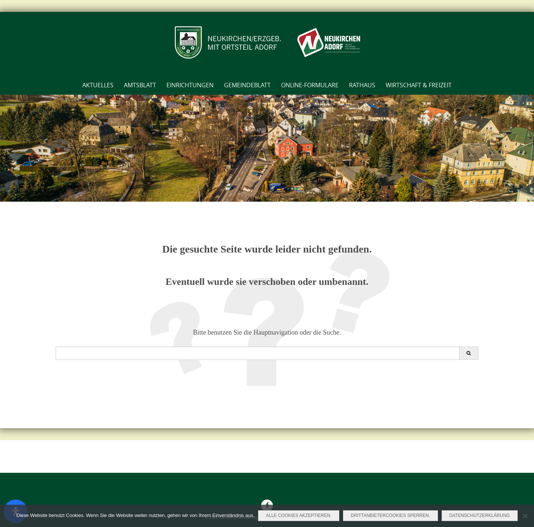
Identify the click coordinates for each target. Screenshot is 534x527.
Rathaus (362, 85)
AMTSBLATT (140, 85)
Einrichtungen (190, 85)
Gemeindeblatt (247, 85)
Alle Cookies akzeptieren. (299, 515)
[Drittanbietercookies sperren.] (524, 516)
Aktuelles (97, 85)
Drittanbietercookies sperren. (390, 515)
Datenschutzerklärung (479, 515)
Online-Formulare (310, 85)
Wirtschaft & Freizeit (419, 85)
